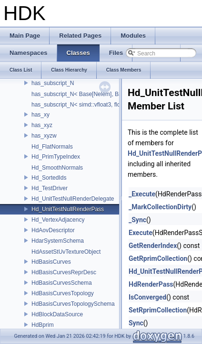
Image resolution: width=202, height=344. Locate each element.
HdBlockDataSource (57, 314)
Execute (140, 232)
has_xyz (41, 125)
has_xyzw (44, 135)
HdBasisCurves (51, 261)
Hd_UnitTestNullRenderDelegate (72, 198)
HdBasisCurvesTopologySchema (73, 304)
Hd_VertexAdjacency (57, 219)
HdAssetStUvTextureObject (66, 251)
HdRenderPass (151, 284)
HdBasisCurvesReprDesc (63, 272)
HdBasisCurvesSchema (61, 283)
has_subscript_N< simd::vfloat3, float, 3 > (83, 104)
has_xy (40, 114)
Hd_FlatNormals (52, 146)
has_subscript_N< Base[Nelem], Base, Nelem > (91, 94)
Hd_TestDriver (49, 188)
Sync (136, 323)
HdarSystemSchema (57, 240)
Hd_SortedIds (48, 177)
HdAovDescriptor (53, 230)
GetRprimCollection (158, 258)
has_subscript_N (52, 83)
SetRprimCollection (158, 310)
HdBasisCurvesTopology (62, 293)
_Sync (137, 220)
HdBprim (42, 325)
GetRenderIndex (153, 245)
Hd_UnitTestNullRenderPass (67, 209)
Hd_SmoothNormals (57, 167)
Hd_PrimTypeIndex (55, 156)
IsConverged (147, 297)
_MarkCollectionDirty (160, 207)
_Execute (142, 194)
